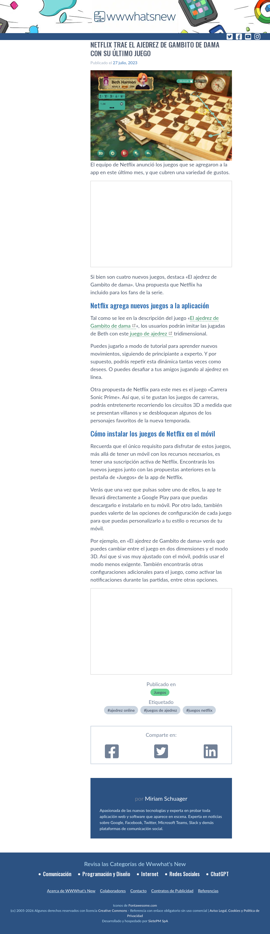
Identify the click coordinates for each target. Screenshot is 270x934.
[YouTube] (248, 36)
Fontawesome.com (143, 905)
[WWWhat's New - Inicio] (135, 16)
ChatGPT (220, 874)
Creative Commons (112, 910)
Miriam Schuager (166, 798)
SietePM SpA (158, 921)
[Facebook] (238, 36)
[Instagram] (257, 36)
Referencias (208, 890)
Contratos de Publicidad (172, 890)
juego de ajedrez (148, 333)
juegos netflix (201, 710)
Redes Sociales (184, 874)
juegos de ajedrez (161, 710)
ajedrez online (122, 710)
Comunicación (57, 874)
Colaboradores (113, 890)
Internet (149, 874)
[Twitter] (229, 36)
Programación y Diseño (106, 874)
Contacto (138, 890)
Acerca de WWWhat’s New (71, 890)
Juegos (160, 692)
